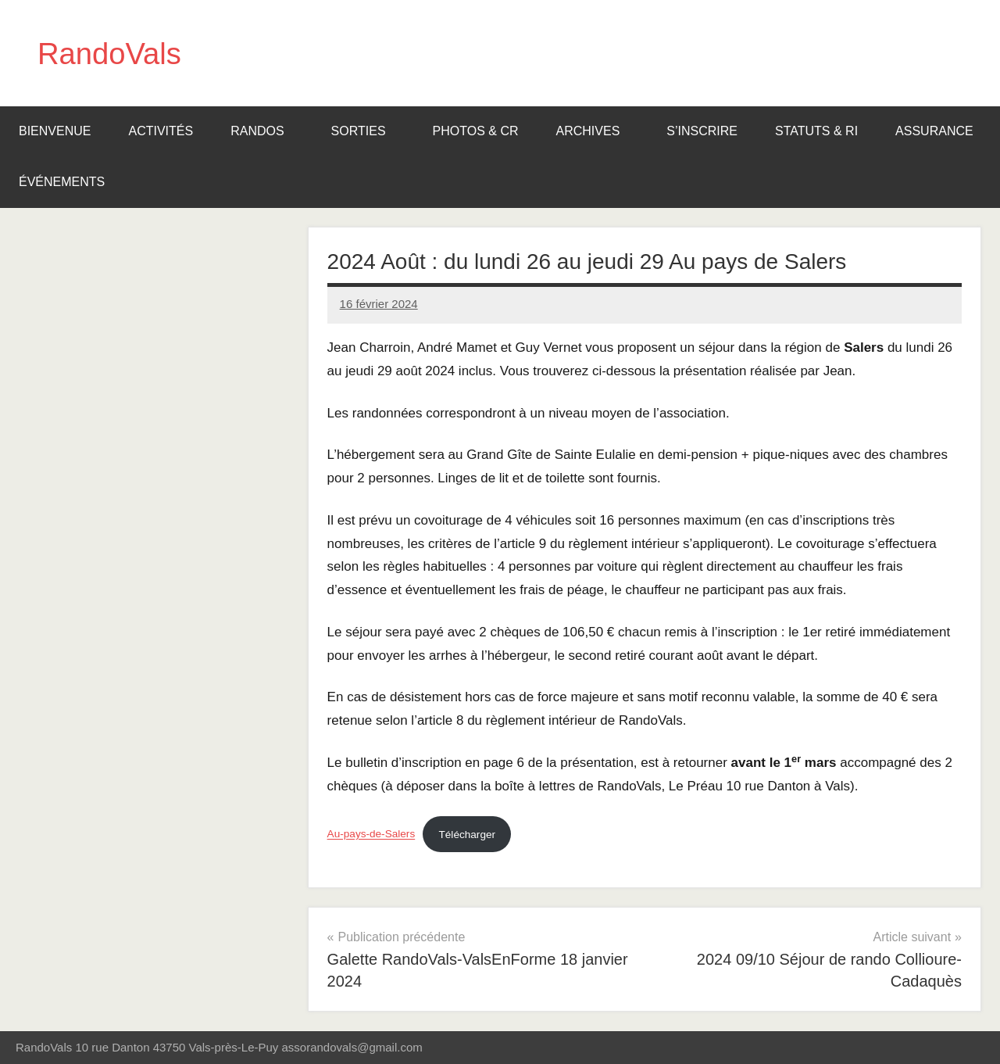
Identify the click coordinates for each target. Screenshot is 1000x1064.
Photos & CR (476, 131)
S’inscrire (702, 131)
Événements (69, 181)
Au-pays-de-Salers (371, 834)
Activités (160, 131)
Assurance (934, 131)
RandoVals (113, 53)
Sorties (366, 131)
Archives (596, 131)
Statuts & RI (816, 131)
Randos (264, 131)
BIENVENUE (55, 131)
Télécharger (467, 834)
